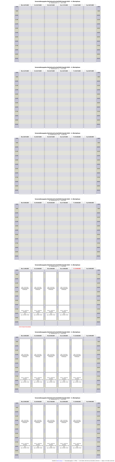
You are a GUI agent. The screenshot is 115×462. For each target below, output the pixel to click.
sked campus (59, 460)
